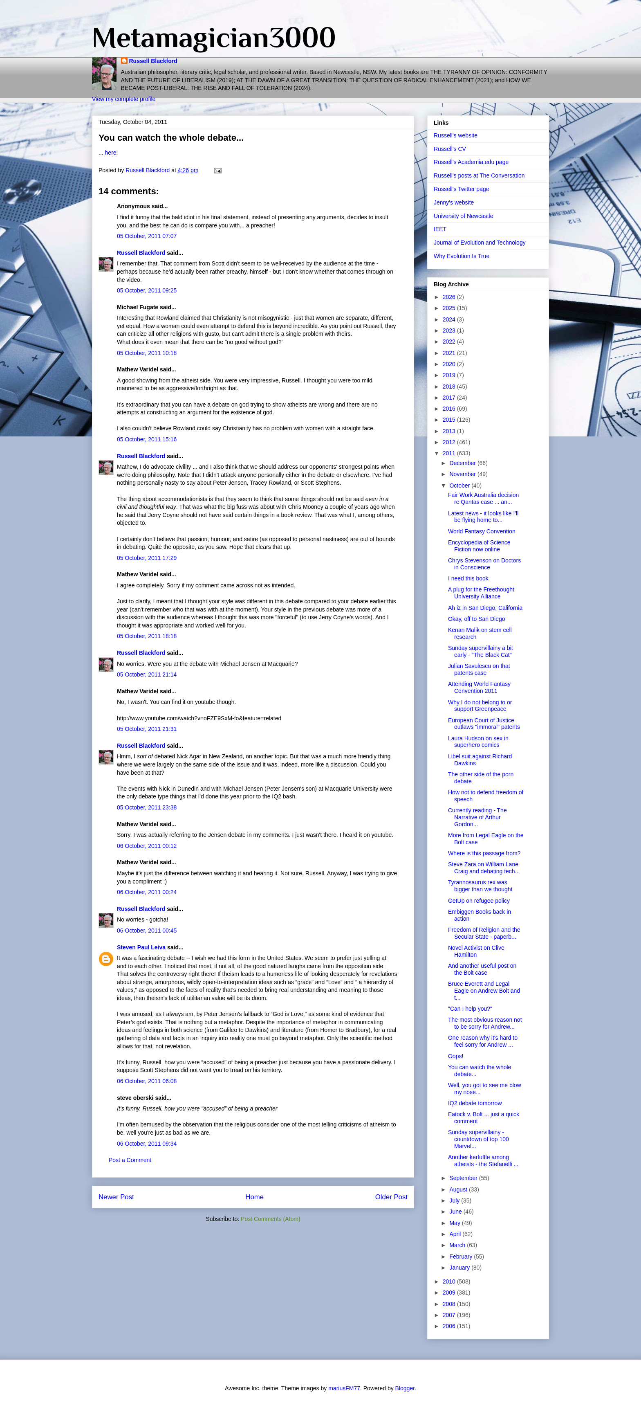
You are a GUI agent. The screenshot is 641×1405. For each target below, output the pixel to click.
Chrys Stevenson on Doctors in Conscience (484, 564)
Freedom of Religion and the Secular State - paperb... (484, 933)
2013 (450, 431)
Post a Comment (130, 1160)
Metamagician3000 (214, 37)
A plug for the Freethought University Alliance (481, 593)
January (460, 1267)
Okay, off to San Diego (476, 619)
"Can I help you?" (470, 1008)
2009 (450, 1292)
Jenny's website (454, 202)
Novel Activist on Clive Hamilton (476, 951)
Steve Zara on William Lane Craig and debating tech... (484, 867)
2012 (450, 442)
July (455, 1200)
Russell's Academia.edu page (471, 162)
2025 (450, 308)
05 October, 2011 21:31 (147, 729)
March (458, 1245)
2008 (450, 1304)
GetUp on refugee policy (479, 900)
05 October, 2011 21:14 (147, 674)
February (461, 1256)
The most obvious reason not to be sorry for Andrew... (485, 1023)
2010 (450, 1281)
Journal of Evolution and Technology (480, 242)
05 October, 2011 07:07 (147, 236)
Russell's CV (450, 149)
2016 (450, 408)
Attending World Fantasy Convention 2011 (479, 687)
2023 (450, 330)
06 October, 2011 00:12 (147, 846)
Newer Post (116, 1197)
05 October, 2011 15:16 (147, 439)
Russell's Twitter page (461, 189)
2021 (450, 353)
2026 (450, 297)
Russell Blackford (153, 61)
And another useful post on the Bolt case (482, 969)
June (456, 1211)
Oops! (455, 1056)
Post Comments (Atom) (270, 1219)
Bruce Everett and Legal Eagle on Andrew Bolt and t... (484, 990)
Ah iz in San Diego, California (485, 608)
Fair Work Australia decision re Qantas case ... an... (483, 498)
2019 (450, 375)
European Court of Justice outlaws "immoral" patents (484, 724)
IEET (440, 229)
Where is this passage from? (484, 853)
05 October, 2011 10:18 (147, 353)
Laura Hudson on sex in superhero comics (478, 742)
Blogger (405, 1388)
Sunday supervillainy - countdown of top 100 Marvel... (478, 1139)
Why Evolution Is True (461, 256)
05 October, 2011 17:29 (147, 558)
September (464, 1178)
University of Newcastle (463, 216)
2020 (450, 364)
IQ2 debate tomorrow (475, 1103)
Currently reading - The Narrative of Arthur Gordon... (477, 817)
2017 (450, 397)
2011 (450, 453)
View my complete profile (123, 99)
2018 (450, 386)
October (460, 485)
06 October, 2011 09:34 (147, 1143)
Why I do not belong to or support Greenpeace (480, 706)
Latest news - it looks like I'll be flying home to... (483, 517)
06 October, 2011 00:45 (147, 930)
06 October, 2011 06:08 (147, 1081)
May (455, 1223)
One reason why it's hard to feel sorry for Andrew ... (483, 1041)
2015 (450, 419)
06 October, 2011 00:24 (147, 892)
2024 (450, 319)
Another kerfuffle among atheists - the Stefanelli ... (483, 1160)
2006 (450, 1326)
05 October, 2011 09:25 (147, 290)
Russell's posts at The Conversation (479, 175)
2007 (450, 1315)
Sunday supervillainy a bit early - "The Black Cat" (480, 651)
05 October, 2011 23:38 (147, 807)
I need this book (468, 578)
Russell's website (455, 135)
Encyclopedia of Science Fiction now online (479, 546)
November (463, 474)
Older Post (391, 1197)
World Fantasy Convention (481, 531)
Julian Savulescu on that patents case (479, 669)
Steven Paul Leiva (141, 947)
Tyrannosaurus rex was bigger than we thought (480, 885)
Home (254, 1197)
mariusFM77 (344, 1388)
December (463, 463)
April (455, 1234)
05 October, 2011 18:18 (147, 636)
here (111, 152)
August (458, 1189)
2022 (450, 341)
